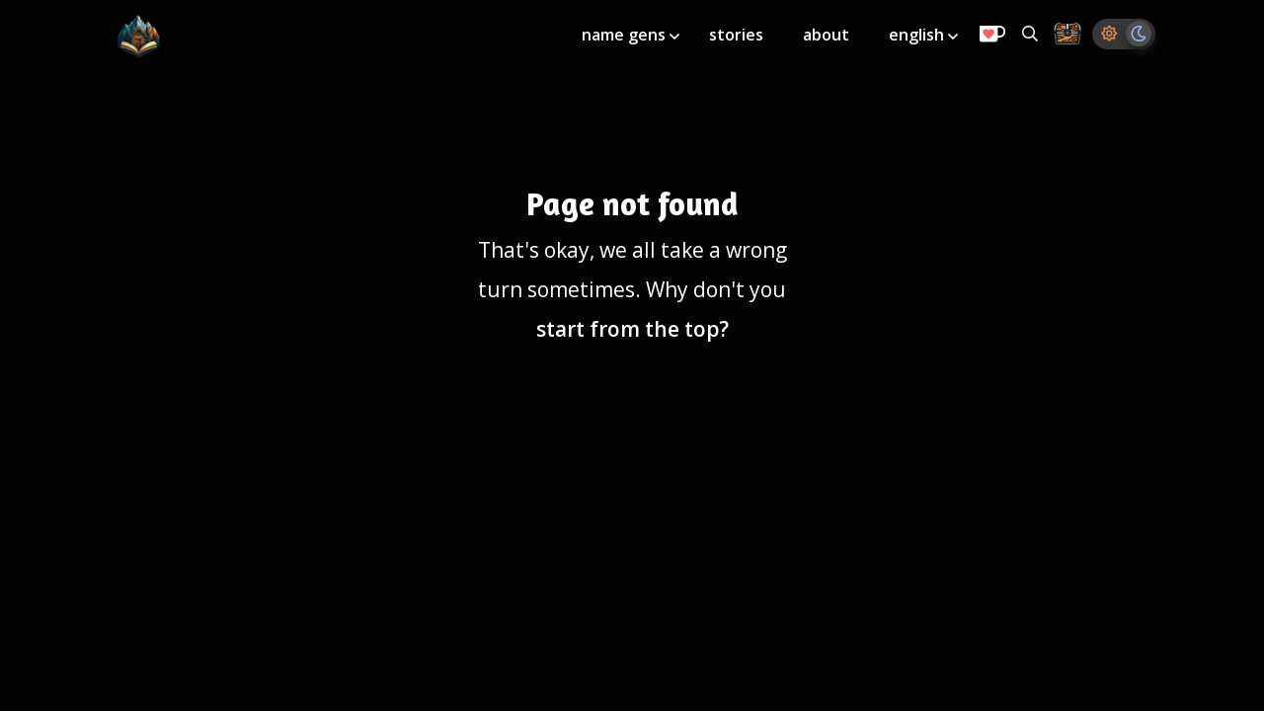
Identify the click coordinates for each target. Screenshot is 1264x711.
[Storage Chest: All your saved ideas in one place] (1067, 35)
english (918, 34)
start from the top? (632, 329)
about (826, 34)
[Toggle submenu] (674, 36)
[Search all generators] (1030, 33)
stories (736, 34)
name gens (626, 34)
